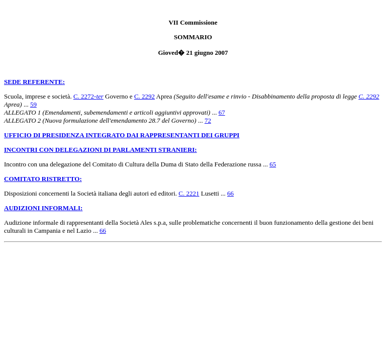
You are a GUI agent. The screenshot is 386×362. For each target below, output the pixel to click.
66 (230, 193)
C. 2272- (88, 96)
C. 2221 (188, 193)
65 (272, 164)
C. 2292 (144, 96)
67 (222, 112)
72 (208, 120)
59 (33, 104)
